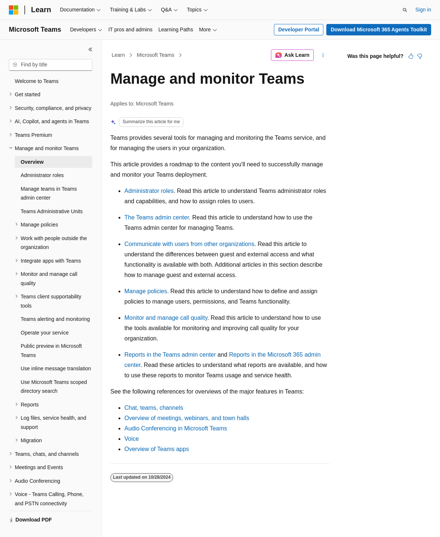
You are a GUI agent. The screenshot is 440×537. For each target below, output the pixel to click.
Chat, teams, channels (153, 408)
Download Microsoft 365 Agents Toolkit (379, 29)
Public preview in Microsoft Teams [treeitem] (51, 350)
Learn (118, 55)
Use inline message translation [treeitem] (56, 368)
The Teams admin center (156, 217)
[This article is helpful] (410, 56)
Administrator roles (148, 191)
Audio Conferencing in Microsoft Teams (175, 428)
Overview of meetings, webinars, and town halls (186, 418)
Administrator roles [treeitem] (42, 175)
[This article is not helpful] (419, 56)
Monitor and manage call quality (165, 318)
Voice (131, 439)
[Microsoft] (13, 10)
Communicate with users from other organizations (189, 244)
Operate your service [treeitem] (45, 333)
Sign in (423, 10)
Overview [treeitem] (32, 162)
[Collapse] (90, 49)
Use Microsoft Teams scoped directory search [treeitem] (54, 386)
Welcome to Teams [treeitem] (37, 81)
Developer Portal (298, 29)
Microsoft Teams (156, 55)
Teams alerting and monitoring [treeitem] (55, 319)
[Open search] (405, 10)
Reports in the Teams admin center (170, 354)
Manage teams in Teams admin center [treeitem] (49, 193)
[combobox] (50, 65)
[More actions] (323, 55)
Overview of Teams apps (156, 449)
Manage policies (145, 291)
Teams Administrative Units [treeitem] (52, 211)
